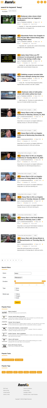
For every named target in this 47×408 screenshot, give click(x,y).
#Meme (39, 372)
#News (20, 372)
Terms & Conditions (28, 388)
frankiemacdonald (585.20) (27, 116)
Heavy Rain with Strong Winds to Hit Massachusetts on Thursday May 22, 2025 (31, 240)
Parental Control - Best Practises (31, 394)
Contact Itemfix (6, 392)
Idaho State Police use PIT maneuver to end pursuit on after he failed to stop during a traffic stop (29, 57)
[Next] (21, 260)
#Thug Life (9, 372)
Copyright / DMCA (27, 392)
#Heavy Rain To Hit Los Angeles (25, 152)
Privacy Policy (27, 390)
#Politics (26, 372)
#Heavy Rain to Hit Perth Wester (25, 214)
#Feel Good (33, 372)
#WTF (15, 372)
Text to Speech (19, 359)
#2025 (35, 214)
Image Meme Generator (8, 359)
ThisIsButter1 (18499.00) (26, 22)
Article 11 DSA (6, 394)
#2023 (35, 109)
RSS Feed (5, 388)
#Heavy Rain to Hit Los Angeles (24, 109)
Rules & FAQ (6, 390)
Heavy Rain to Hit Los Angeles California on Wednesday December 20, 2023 (30, 135)
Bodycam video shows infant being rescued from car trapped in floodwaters (29, 18)
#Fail (4, 372)
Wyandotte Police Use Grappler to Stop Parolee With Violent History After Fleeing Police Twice (31, 37)
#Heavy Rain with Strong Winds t (25, 235)
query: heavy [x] (12, 10)
